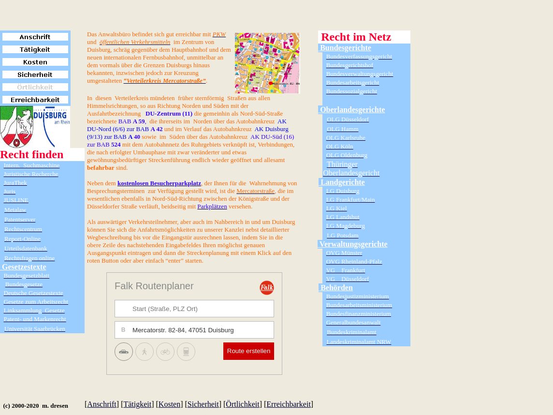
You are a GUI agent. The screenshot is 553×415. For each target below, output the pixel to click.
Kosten (169, 404)
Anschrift (101, 404)
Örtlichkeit (242, 404)
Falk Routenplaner (154, 286)
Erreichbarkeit (288, 404)
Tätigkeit (137, 404)
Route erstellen (249, 351)
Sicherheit (203, 404)
